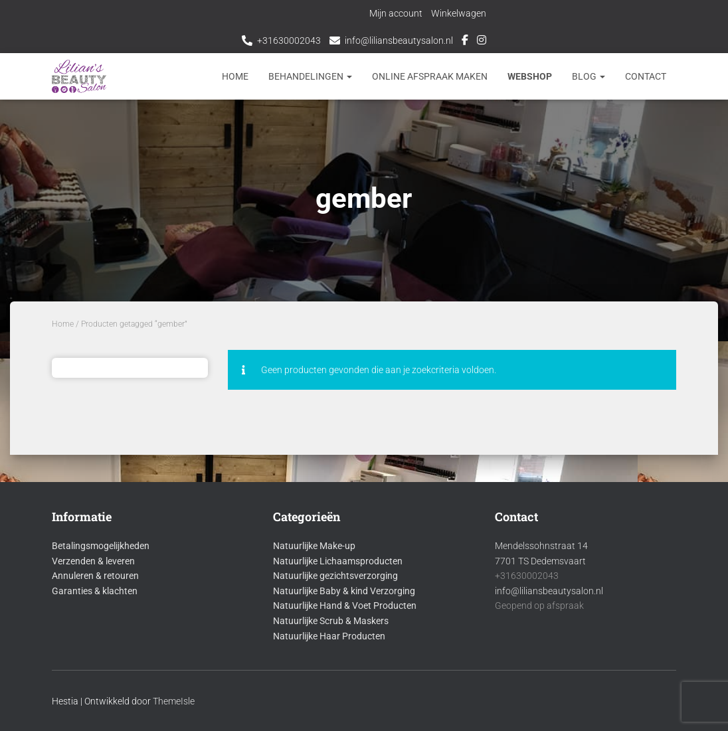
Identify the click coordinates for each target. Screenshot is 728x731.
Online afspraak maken (430, 76)
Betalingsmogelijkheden (100, 545)
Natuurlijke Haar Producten (329, 636)
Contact (645, 76)
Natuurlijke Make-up (314, 545)
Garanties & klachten (94, 591)
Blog (588, 76)
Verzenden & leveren (93, 561)
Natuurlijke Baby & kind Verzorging (344, 591)
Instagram (481, 42)
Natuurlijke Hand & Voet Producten (344, 605)
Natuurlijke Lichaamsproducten (338, 561)
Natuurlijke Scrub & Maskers (331, 620)
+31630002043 (289, 40)
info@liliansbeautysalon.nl (399, 40)
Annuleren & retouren (95, 575)
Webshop (529, 76)
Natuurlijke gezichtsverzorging (335, 575)
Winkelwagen (460, 13)
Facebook (465, 42)
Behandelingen (310, 76)
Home (235, 76)
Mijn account (397, 13)
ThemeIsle (174, 701)
